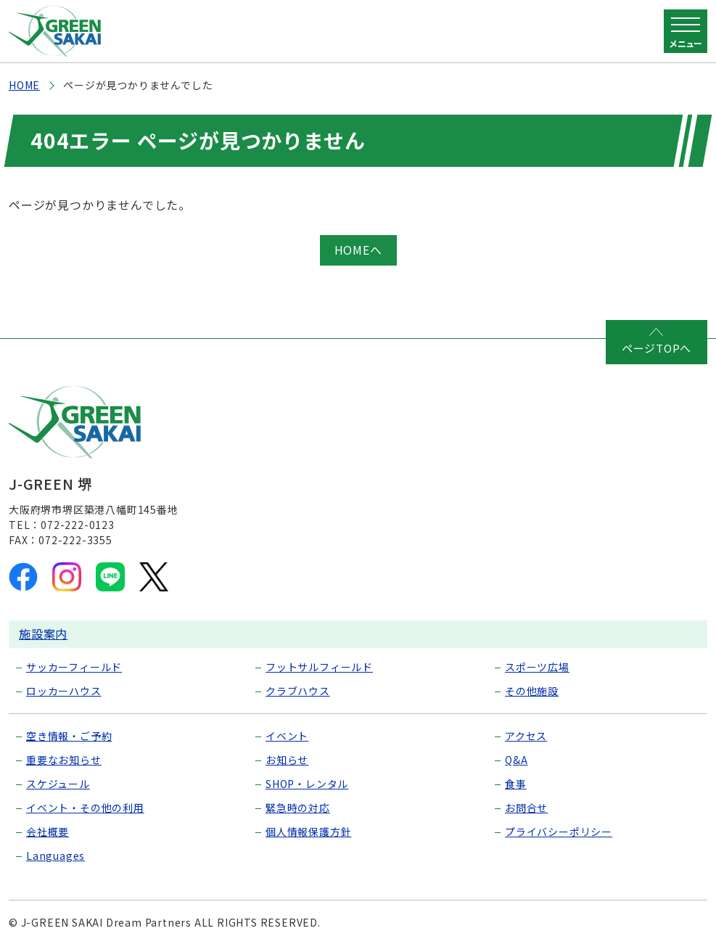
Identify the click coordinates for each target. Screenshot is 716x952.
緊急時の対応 (298, 807)
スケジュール (58, 783)
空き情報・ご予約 (69, 736)
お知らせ (287, 759)
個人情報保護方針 (308, 831)
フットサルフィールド (319, 667)
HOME (24, 85)
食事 (516, 783)
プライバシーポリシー (558, 831)
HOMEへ (358, 249)
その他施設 (532, 691)
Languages (55, 855)
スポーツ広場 (537, 667)
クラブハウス (298, 691)
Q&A (516, 759)
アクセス (526, 736)
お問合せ (526, 807)
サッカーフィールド (74, 667)
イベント (287, 736)
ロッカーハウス (64, 691)
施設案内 (43, 633)
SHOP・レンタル (307, 783)
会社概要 (47, 831)
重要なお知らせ (64, 759)
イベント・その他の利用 (85, 807)
